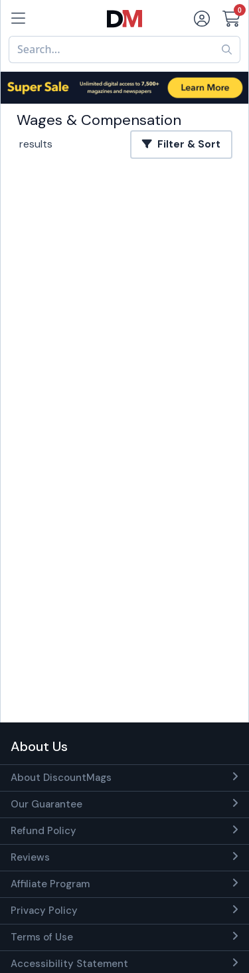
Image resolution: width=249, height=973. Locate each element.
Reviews (30, 857)
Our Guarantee (46, 804)
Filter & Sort (181, 144)
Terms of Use (42, 937)
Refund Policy (43, 830)
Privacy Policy (44, 910)
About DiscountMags (61, 777)
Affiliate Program (50, 884)
